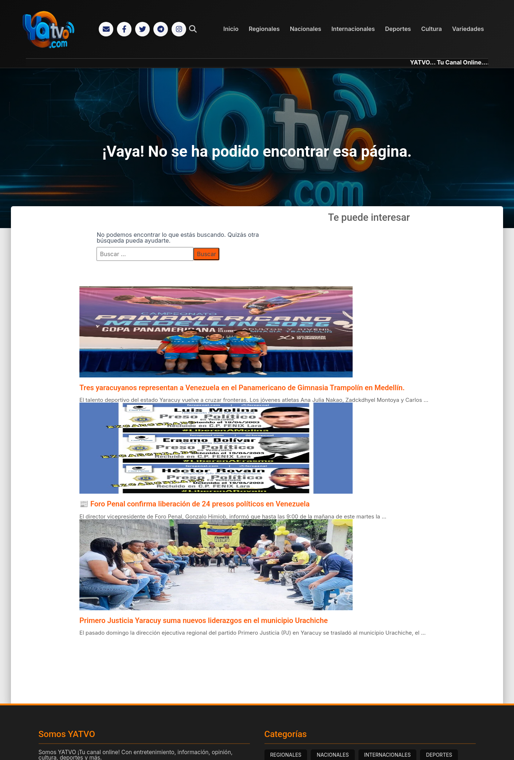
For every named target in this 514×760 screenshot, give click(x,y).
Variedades (468, 28)
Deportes (398, 28)
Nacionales (305, 28)
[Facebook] (124, 29)
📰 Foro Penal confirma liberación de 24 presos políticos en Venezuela (194, 504)
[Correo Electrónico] (106, 29)
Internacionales (353, 28)
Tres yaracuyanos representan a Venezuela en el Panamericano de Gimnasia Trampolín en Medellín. (242, 387)
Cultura (431, 28)
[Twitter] (142, 29)
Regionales (264, 28)
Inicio (231, 28)
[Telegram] (160, 29)
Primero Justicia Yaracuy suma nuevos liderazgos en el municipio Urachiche (203, 620)
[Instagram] (179, 29)
